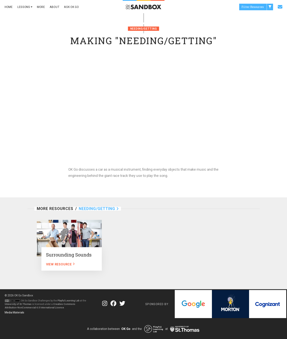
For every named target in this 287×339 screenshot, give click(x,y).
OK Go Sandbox (23, 295)
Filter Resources (257, 7)
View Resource (60, 264)
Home (9, 7)
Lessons (24, 7)
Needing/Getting (143, 28)
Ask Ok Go (71, 7)
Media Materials (14, 312)
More (41, 7)
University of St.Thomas (18, 304)
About (55, 7)
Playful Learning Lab (68, 300)
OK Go (125, 328)
